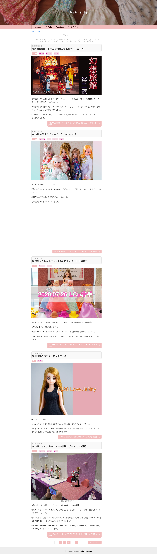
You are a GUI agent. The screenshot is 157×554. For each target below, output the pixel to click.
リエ (66, 41)
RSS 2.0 (108, 264)
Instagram (37, 27)
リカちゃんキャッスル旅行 (116, 168)
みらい (42, 39)
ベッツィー (115, 184)
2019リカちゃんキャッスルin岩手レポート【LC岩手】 (59, 446)
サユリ (68, 39)
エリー (48, 39)
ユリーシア (59, 41)
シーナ (81, 39)
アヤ (112, 213)
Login (115, 264)
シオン (75, 39)
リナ (118, 227)
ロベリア (82, 41)
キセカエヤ (115, 146)
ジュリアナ (115, 219)
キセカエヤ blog (78, 12)
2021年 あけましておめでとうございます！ (54, 134)
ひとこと (34, 139)
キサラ (62, 39)
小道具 (115, 173)
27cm (33, 360)
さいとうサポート (74, 27)
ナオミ (95, 39)
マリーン (51, 41)
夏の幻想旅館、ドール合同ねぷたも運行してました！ (59, 49)
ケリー (113, 215)
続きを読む (74, 123)
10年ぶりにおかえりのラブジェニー (50, 356)
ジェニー (66, 35)
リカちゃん (73, 41)
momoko (113, 212)
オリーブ (55, 39)
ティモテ (112, 221)
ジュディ (88, 39)
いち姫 (36, 39)
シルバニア (115, 197)
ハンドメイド (115, 151)
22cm (115, 140)
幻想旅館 (90, 41)
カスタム (115, 179)
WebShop (60, 27)
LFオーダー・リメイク (115, 191)
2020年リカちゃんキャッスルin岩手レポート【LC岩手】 (60, 261)
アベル (108, 213)
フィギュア (115, 203)
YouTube (48, 27)
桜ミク (115, 229)
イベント (34, 53)
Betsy (108, 212)
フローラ (43, 41)
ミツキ (110, 224)
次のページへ (95, 542)
